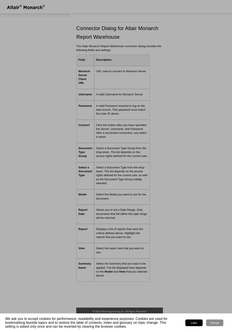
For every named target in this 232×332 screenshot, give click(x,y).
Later (194, 322)
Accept (214, 322)
